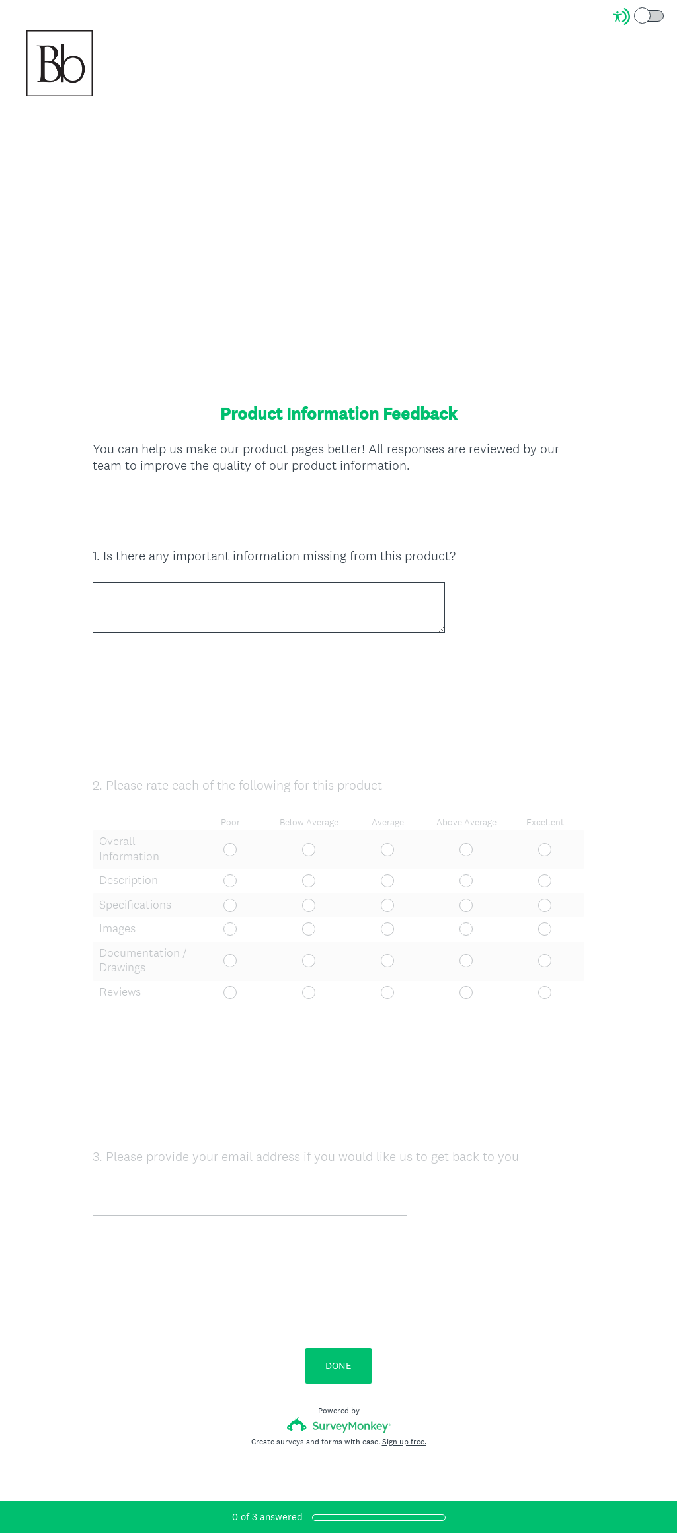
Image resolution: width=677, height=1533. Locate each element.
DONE (338, 1395)
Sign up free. (404, 1471)
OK (112, 513)
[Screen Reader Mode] (639, 16)
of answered (267, 1517)
